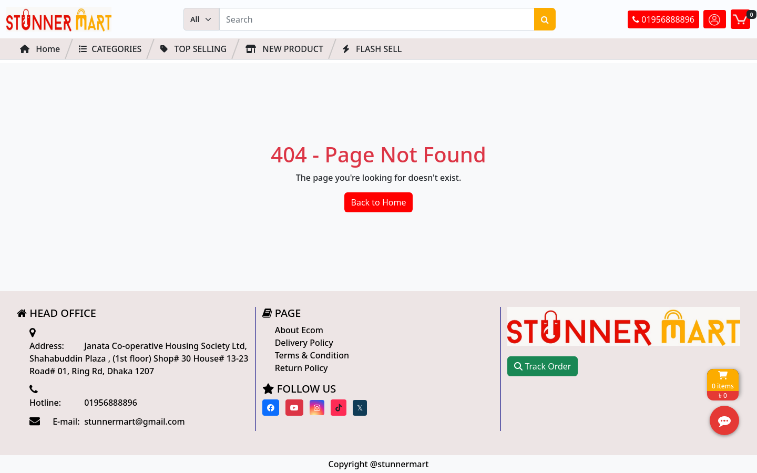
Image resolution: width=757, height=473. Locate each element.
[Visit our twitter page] (360, 408)
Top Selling (193, 49)
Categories (110, 49)
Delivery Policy (304, 342)
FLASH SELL (372, 49)
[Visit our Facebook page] (270, 407)
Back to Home (378, 202)
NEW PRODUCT (284, 49)
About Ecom (299, 330)
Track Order (542, 366)
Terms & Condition (312, 355)
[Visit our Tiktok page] (338, 407)
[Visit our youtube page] (294, 407)
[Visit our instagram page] (317, 407)
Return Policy (301, 368)
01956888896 (663, 19)
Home (40, 49)
